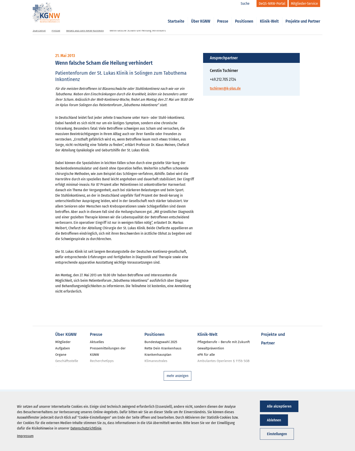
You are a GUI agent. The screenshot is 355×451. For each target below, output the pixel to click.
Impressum (25, 436)
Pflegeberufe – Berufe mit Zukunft (223, 342)
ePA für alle (206, 355)
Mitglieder (63, 342)
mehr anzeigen (177, 376)
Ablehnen (274, 420)
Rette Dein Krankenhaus (162, 348)
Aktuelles (97, 342)
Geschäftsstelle (66, 361)
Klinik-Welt (269, 16)
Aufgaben (62, 348)
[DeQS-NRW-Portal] (272, 3)
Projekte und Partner (302, 16)
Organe (60, 355)
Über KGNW (200, 16)
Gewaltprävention (210, 348)
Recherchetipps (102, 361)
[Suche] (247, 3)
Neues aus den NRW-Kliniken (85, 30)
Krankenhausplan (157, 355)
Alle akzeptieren (279, 406)
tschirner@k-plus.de (225, 88)
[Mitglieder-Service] (304, 3)
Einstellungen (277, 434)
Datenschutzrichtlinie (85, 428)
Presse (222, 16)
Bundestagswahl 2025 (160, 342)
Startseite (176, 16)
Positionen (244, 16)
